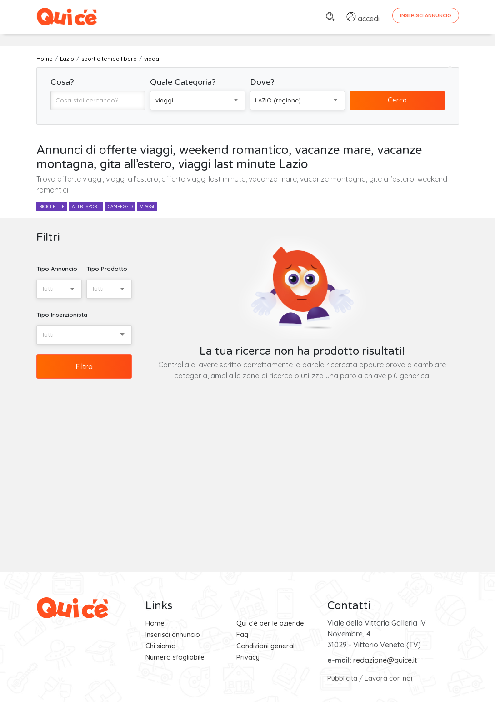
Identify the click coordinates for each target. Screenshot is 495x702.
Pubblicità (342, 678)
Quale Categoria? (183, 82)
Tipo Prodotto (106, 268)
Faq (242, 634)
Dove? (262, 82)
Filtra (84, 366)
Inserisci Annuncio (425, 15)
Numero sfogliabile (175, 657)
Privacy (248, 657)
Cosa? (62, 82)
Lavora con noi (388, 678)
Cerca (397, 100)
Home (155, 623)
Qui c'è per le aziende (270, 623)
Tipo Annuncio (56, 268)
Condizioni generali (266, 645)
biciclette (52, 206)
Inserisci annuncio (172, 634)
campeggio (120, 206)
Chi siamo (160, 645)
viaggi (147, 206)
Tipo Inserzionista (61, 314)
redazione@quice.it (385, 660)
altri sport (86, 206)
